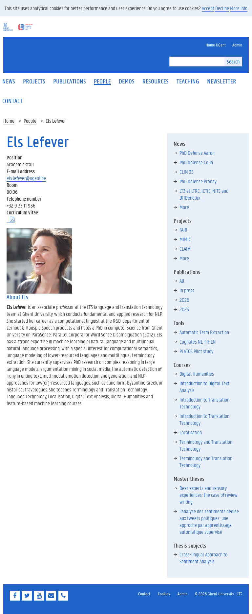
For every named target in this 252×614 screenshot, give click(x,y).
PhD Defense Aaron (197, 152)
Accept (208, 8)
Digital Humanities (196, 373)
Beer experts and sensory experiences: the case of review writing (208, 494)
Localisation (190, 432)
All (181, 280)
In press (186, 290)
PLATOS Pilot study (196, 351)
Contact (144, 593)
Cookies (164, 593)
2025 (184, 309)
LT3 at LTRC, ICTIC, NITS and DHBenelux (203, 194)
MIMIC (185, 239)
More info (238, 8)
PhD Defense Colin (196, 162)
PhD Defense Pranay (198, 181)
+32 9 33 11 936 (21, 205)
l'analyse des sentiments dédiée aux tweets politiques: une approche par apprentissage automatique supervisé (209, 521)
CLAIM (185, 248)
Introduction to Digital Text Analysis (204, 386)
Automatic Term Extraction (204, 332)
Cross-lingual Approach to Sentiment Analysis (203, 558)
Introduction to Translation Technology (204, 403)
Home (8, 120)
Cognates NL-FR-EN (197, 341)
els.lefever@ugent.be (26, 177)
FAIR (183, 229)
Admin (182, 593)
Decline (222, 8)
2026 (184, 299)
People (30, 120)
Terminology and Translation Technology (205, 445)
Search (233, 61)
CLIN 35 (186, 171)
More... (185, 207)
